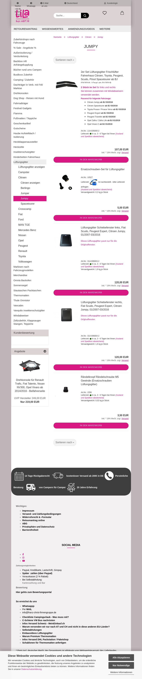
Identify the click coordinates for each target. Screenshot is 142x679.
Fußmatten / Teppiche (25, 118)
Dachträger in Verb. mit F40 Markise (28, 86)
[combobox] (65, 60)
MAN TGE (24, 224)
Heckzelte (19, 147)
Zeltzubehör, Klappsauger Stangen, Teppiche (27, 322)
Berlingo (25, 188)
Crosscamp (24, 209)
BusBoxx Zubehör (23, 74)
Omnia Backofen (22, 280)
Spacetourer (28, 203)
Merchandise (20, 275)
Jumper (25, 193)
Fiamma (18, 113)
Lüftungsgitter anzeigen (31, 167)
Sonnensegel (21, 285)
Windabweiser (21, 315)
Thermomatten (21, 295)
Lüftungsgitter (21, 162)
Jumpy (24, 198)
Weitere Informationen (121, 672)
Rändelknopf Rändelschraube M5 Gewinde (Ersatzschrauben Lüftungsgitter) (100, 381)
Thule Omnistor (22, 300)
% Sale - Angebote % (25, 47)
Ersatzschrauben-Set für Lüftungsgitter (103, 169)
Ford (21, 219)
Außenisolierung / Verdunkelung (23, 54)
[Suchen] (85, 15)
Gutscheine (20, 128)
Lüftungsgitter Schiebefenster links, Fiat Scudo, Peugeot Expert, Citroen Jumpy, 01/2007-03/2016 (103, 231)
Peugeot (23, 245)
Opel (21, 240)
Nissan (22, 235)
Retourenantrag (25, 29)
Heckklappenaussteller (26, 141)
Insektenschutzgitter (24, 152)
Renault (22, 251)
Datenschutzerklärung (31, 669)
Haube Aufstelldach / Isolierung (25, 135)
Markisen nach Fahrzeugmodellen (23, 268)
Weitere (105, 29)
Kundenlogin (111, 3)
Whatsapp (31, 4)
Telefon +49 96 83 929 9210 (18, 4)
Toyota (22, 256)
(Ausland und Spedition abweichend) (96, 189)
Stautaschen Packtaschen (27, 290)
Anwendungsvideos (81, 29)
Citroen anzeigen (30, 182)
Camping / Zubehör (24, 79)
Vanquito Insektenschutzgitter (29, 310)
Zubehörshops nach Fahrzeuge (24, 41)
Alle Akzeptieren (121, 657)
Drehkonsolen (21, 93)
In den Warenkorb (91, 160)
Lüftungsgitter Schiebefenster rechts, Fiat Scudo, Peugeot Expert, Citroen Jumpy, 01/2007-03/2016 (102, 306)
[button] (122, 13)
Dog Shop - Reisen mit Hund (29, 98)
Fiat (20, 214)
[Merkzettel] (104, 13)
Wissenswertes (52, 29)
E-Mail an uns (44, 4)
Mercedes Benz (27, 230)
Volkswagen (25, 261)
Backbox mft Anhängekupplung (23, 63)
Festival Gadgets (23, 108)
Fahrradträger (21, 103)
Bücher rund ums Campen (28, 69)
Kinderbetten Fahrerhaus (27, 157)
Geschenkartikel (22, 123)
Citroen (22, 177)
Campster (23, 172)
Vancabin (18, 305)
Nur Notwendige (121, 665)
